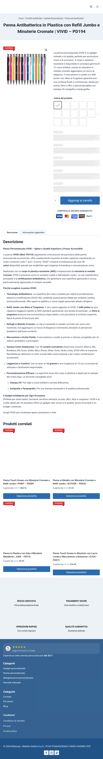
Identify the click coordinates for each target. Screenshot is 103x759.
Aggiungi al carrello (80, 200)
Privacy (7, 726)
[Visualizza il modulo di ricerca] (91, 6)
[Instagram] (51, 752)
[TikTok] (56, 752)
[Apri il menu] (97, 7)
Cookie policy (10, 731)
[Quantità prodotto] (56, 201)
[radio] (57, 105)
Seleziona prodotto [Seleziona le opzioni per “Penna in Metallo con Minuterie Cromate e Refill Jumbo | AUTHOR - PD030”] (76, 496)
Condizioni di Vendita (14, 720)
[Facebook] (46, 752)
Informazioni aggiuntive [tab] (33, 232)
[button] (46, 50)
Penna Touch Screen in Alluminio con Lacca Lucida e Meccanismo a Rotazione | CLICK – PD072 (75, 556)
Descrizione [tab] (12, 232)
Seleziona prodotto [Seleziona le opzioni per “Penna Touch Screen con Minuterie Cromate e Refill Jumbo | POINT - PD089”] (27, 496)
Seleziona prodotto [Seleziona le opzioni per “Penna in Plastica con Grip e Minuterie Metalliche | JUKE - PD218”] (27, 569)
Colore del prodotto (63, 98)
